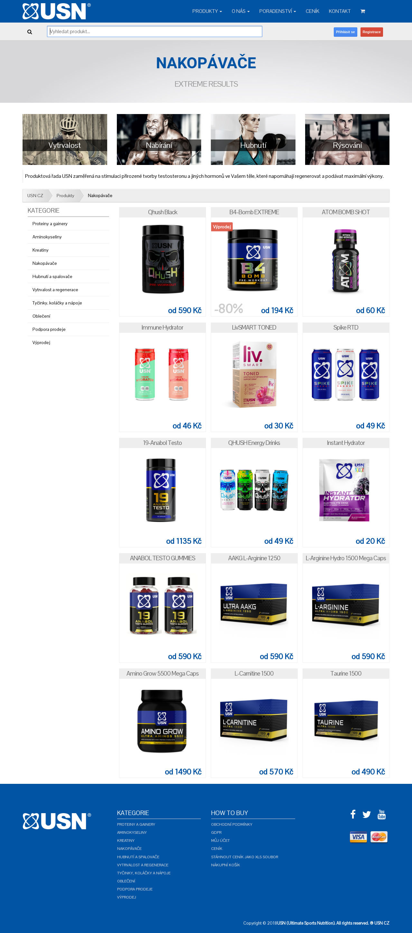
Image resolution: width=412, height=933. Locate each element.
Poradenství (277, 11)
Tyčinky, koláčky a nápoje (57, 303)
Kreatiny (41, 250)
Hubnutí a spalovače (52, 276)
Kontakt (340, 11)
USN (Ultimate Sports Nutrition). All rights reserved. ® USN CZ (333, 923)
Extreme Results (206, 84)
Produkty (207, 11)
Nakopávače (100, 195)
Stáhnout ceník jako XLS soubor (244, 857)
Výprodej (41, 342)
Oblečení (41, 316)
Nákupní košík (225, 865)
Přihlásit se (345, 32)
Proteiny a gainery (50, 223)
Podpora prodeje (49, 329)
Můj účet (220, 840)
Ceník (312, 11)
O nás (241, 11)
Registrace (372, 32)
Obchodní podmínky (231, 824)
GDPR (216, 832)
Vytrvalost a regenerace (55, 290)
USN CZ (35, 195)
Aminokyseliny (47, 237)
